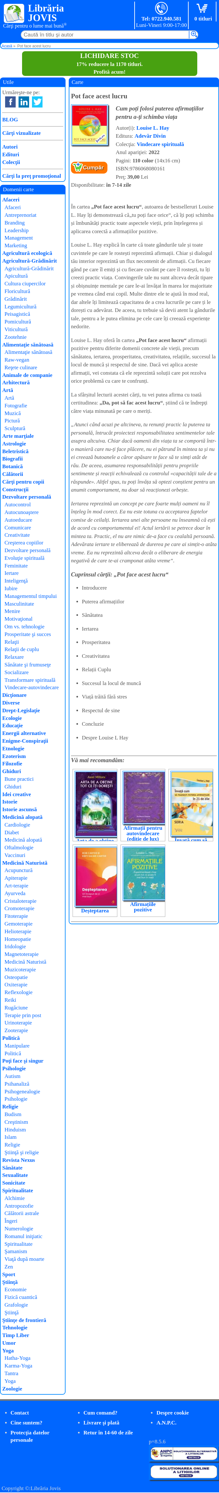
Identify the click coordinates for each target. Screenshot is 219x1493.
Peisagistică (17, 314)
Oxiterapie (15, 985)
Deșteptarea (95, 911)
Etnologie (13, 749)
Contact (20, 1413)
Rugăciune (16, 1008)
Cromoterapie (19, 908)
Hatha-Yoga (17, 1358)
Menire (12, 611)
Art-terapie (16, 886)
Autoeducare (18, 520)
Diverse (11, 703)
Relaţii (11, 642)
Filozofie (12, 764)
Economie (15, 1289)
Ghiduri (11, 771)
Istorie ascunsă (19, 809)
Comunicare (17, 528)
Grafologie (16, 1305)
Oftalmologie (19, 847)
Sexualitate (15, 1175)
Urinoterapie (18, 1023)
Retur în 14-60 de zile (108, 1433)
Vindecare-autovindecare (31, 687)
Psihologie (14, 1068)
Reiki (10, 1000)
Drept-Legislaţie (21, 710)
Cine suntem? (27, 1423)
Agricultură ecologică (27, 253)
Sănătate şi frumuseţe (27, 665)
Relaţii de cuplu (21, 649)
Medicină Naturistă (24, 863)
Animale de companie (27, 375)
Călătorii (12, 474)
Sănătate (12, 1168)
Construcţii (15, 489)
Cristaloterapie (20, 901)
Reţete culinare (20, 367)
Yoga (8, 1351)
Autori (10, 147)
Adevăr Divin (150, 136)
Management (18, 238)
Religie (10, 1107)
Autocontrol (17, 505)
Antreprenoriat (20, 215)
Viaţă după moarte (24, 1259)
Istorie (9, 802)
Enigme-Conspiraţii (25, 741)
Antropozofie (19, 1206)
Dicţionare (14, 695)
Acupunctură (18, 870)
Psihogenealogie (22, 1092)
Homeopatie (17, 939)
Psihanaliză (16, 1084)
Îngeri (11, 1221)
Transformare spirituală (29, 680)
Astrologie (14, 444)
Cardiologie (17, 825)
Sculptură (14, 428)
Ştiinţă (10, 1282)
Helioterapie (17, 931)
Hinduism (15, 1130)
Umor (9, 1343)
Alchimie (14, 1198)
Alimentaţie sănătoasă (27, 345)
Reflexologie (18, 992)
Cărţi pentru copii (23, 482)
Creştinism (16, 1122)
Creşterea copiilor (23, 543)
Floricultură (17, 291)
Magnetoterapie (21, 954)
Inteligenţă (16, 581)
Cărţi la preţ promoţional (31, 176)
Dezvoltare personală (26, 497)
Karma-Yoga (18, 1366)
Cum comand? (100, 1413)
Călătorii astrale (21, 1213)
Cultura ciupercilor (25, 284)
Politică (11, 1038)
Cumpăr (93, 168)
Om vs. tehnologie (24, 627)
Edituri (10, 154)
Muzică (12, 413)
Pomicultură (17, 322)
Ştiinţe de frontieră (24, 1320)
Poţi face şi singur (22, 1061)
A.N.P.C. (166, 1423)
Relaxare (14, 657)
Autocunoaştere (21, 512)
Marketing (15, 245)
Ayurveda (14, 893)
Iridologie (15, 946)
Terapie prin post (22, 1015)
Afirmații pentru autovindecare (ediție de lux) (142, 833)
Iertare (11, 573)
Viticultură (16, 329)
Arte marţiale (18, 436)
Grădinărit (15, 299)
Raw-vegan (16, 360)
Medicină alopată (22, 817)
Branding (14, 223)
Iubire (11, 588)
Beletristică (15, 451)
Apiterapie (15, 878)
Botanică (12, 466)
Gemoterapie (18, 924)
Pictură (12, 421)
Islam (10, 1137)
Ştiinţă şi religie (21, 1152)
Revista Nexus (18, 1160)
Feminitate (16, 566)
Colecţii (11, 162)
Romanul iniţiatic (23, 1236)
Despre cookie (172, 1413)
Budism (12, 1114)
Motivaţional (18, 619)
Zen (8, 1267)
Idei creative (16, 794)
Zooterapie (16, 1030)
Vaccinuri (14, 855)
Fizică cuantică (20, 1297)
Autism (12, 1076)
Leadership (16, 230)
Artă (7, 390)
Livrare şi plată (101, 1423)
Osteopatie (16, 977)
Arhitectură (16, 382)
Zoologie (12, 1389)
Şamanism (15, 1251)
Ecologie (12, 718)
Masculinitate (19, 604)
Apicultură (16, 276)
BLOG (10, 120)
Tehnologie (14, 1328)
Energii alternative (24, 733)
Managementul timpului (30, 596)
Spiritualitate (17, 1190)
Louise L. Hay (153, 128)
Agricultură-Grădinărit (29, 261)
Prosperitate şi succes (27, 634)
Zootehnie (15, 337)
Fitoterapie (16, 916)
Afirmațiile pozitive (143, 907)
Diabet (11, 832)
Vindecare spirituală (160, 144)
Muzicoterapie (20, 970)
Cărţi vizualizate (21, 133)
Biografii (12, 459)
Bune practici (19, 779)
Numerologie (18, 1229)
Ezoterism (14, 756)
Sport (8, 1274)
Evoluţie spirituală (24, 558)
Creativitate (17, 535)
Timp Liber (15, 1335)
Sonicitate (13, 1183)
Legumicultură (20, 307)
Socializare (16, 672)
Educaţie (12, 725)
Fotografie (15, 406)
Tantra (11, 1373)
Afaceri (11, 200)
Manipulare (16, 1046)
